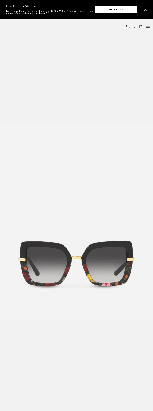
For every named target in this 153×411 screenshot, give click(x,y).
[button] (145, 10)
